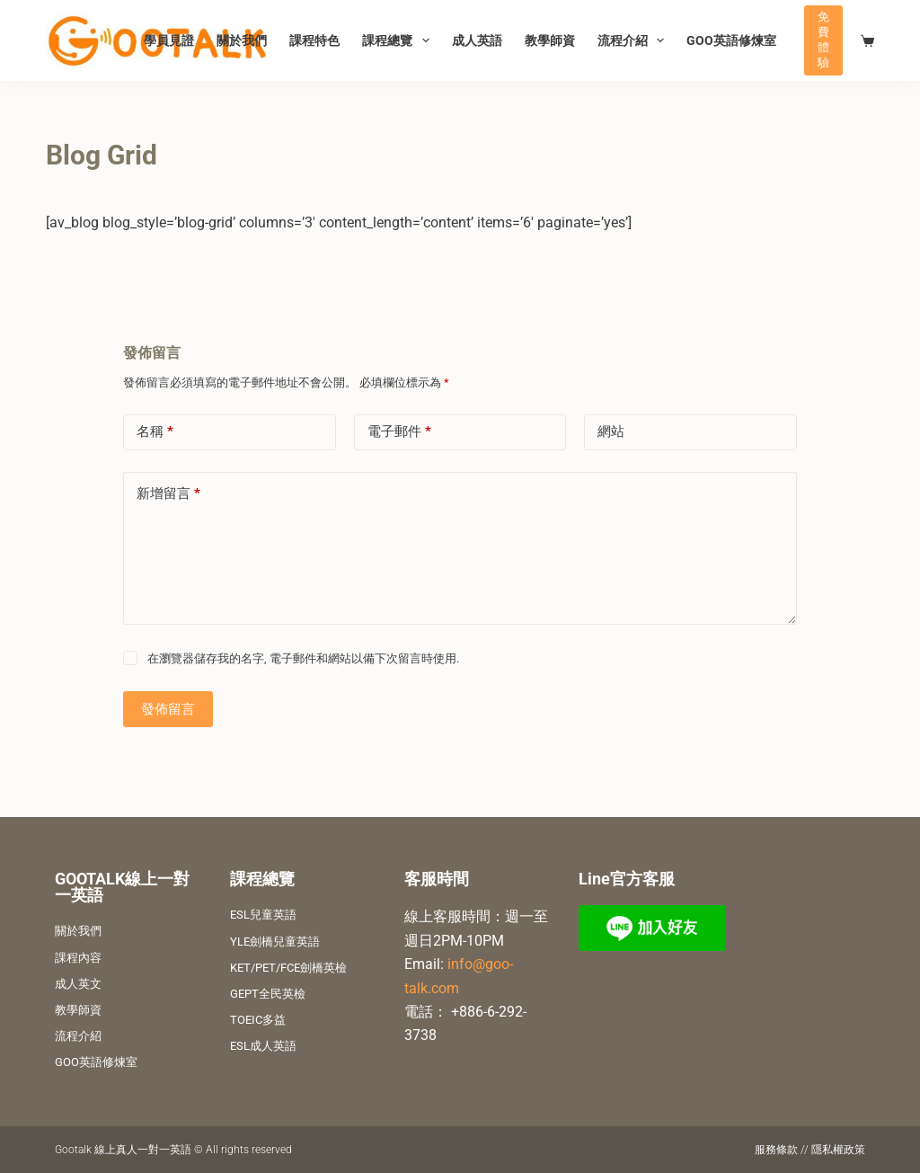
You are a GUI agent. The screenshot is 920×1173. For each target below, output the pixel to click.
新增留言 (168, 494)
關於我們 (242, 40)
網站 (610, 431)
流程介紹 (634, 40)
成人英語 (477, 40)
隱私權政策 (838, 1149)
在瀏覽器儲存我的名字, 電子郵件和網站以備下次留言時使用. (303, 658)
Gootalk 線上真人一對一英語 (123, 1149)
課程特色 (314, 40)
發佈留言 (168, 709)
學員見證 (169, 40)
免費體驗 (823, 39)
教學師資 (550, 40)
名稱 (155, 432)
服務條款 (776, 1149)
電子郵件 (399, 432)
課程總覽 (399, 40)
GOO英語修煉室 (731, 40)
